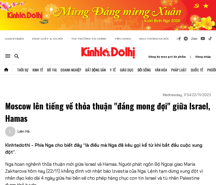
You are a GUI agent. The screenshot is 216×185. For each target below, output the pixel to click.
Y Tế (113, 69)
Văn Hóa (161, 69)
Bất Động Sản (95, 69)
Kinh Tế (37, 69)
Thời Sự (22, 69)
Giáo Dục (127, 69)
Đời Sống (144, 69)
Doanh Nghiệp (71, 69)
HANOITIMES (14, 38)
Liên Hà (24, 131)
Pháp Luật (179, 69)
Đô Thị (51, 69)
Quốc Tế (197, 69)
